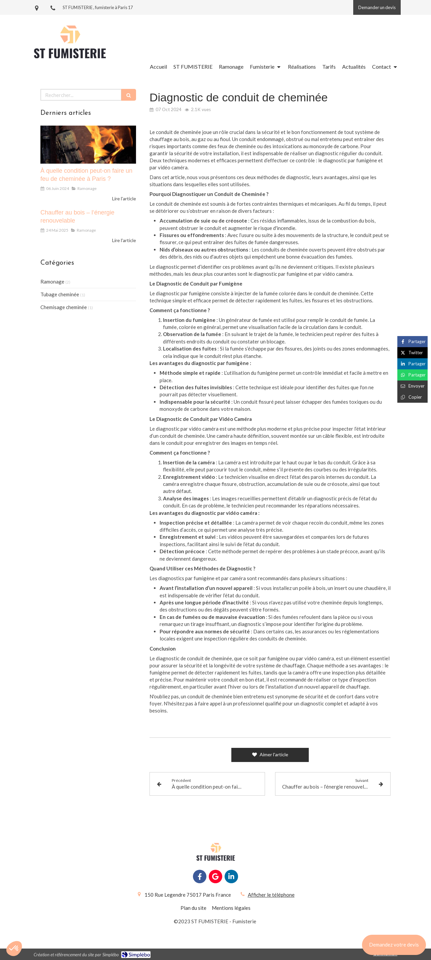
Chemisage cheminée (63, 307)
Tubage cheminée (59, 294)
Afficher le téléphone (271, 895)
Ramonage (52, 281)
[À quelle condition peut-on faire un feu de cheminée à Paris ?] (88, 145)
